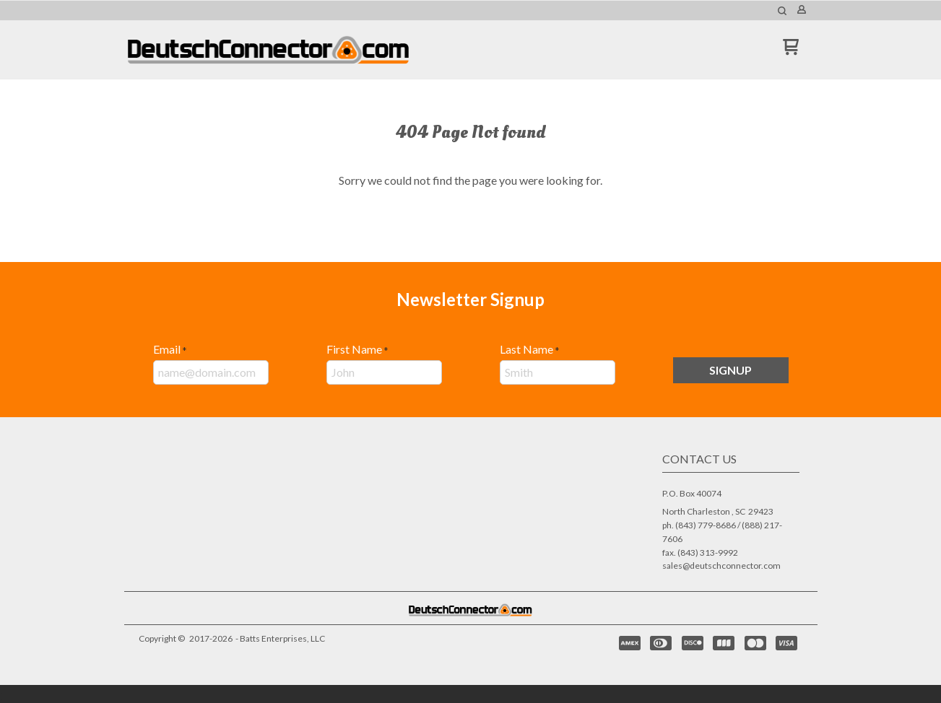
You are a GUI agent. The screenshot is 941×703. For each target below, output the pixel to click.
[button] (782, 10)
